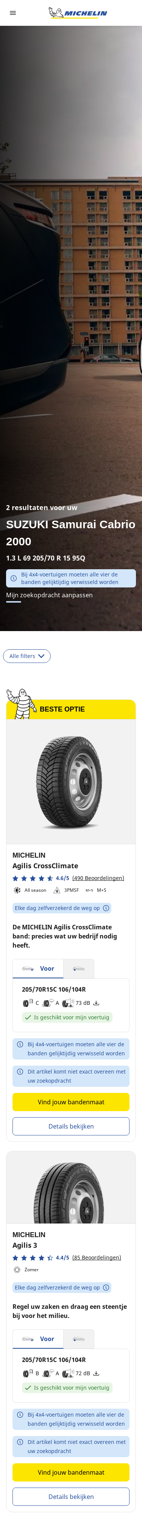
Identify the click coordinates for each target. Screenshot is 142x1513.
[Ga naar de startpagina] (78, 13)
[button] (68, 878)
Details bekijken (71, 1126)
